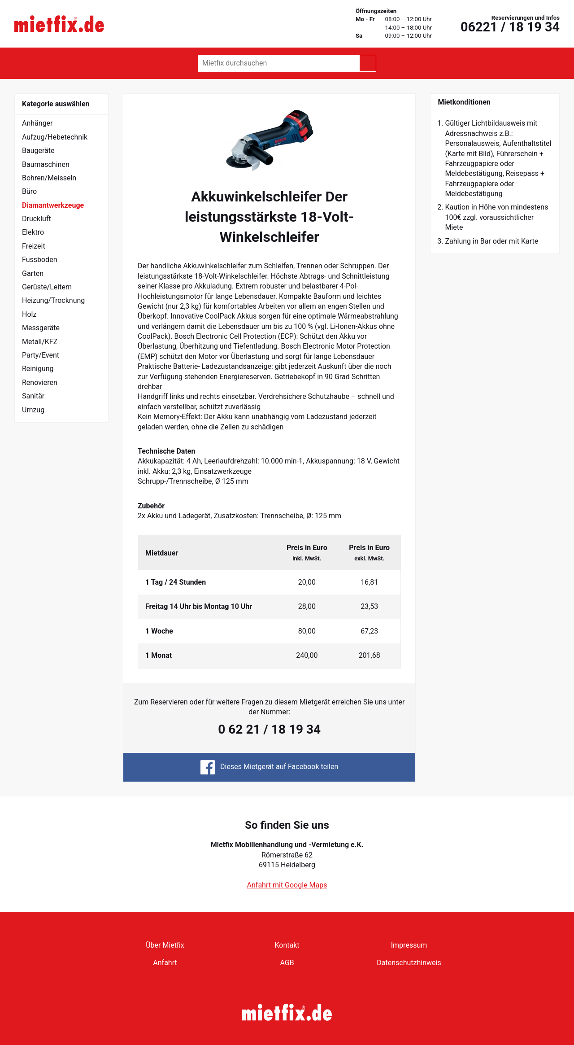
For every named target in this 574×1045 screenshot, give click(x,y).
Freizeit (33, 246)
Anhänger (37, 123)
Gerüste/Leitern (47, 287)
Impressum (409, 945)
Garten (32, 273)
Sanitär (33, 396)
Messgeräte (41, 328)
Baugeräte (38, 150)
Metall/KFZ (39, 341)
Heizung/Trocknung (53, 300)
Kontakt (286, 945)
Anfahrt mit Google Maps (287, 885)
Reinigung (38, 368)
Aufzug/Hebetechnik (54, 137)
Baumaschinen (46, 164)
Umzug (33, 410)
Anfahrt (165, 962)
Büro (29, 191)
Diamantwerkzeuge (53, 205)
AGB (287, 962)
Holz (29, 314)
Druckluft (36, 218)
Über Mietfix (165, 945)
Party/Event (40, 355)
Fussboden (39, 259)
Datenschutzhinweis (409, 962)
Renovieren (39, 382)
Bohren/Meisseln (49, 178)
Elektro (33, 232)
